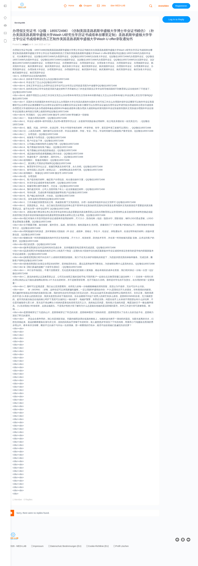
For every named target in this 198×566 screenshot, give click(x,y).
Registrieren (183, 6)
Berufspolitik (29, 23)
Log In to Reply (178, 21)
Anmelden (165, 6)
